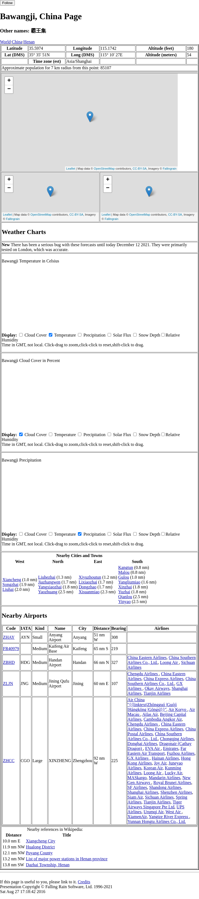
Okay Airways (157, 688)
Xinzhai (125, 587)
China (17, 41)
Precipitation (94, 335)
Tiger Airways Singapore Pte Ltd (155, 804)
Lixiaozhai (88, 582)
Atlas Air (150, 714)
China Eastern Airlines (147, 657)
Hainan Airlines (165, 758)
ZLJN (8, 683)
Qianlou (125, 596)
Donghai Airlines (142, 743)
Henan (29, 41)
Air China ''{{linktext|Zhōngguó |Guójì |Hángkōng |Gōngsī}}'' (152, 704)
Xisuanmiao (89, 592)
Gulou (123, 577)
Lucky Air (173, 772)
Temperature (65, 335)
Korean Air (153, 768)
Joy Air (160, 763)
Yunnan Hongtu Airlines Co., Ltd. (157, 821)
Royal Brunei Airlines (172, 782)
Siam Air (135, 797)
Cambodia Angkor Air (162, 719)
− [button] (9, 89)
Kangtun (125, 567)
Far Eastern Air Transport (157, 751)
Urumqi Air (153, 811)
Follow (7, 3)
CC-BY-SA (140, 168)
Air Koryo (177, 709)
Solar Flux (122, 335)
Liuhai (8, 589)
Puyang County (39, 853)
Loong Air (169, 662)
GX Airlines (139, 758)
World (5, 41)
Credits (84, 882)
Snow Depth (149, 335)
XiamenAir (137, 816)
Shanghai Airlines (143, 792)
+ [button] (9, 81)
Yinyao (124, 601)
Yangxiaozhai (49, 587)
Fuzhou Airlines (181, 753)
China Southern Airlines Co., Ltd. (162, 681)
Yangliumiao (129, 582)
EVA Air (153, 748)
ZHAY (9, 637)
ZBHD (9, 662)
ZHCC (9, 760)
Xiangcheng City (40, 841)
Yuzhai (124, 592)
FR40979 (11, 648)
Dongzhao (88, 587)
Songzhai (10, 584)
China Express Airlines (163, 678)
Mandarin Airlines (164, 777)
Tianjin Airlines (156, 693)
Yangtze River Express (169, 816)
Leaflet (70, 168)
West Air (174, 811)
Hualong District (40, 847)
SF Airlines (137, 787)
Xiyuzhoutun (90, 577)
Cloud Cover (36, 335)
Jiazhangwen (49, 582)
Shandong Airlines (165, 787)
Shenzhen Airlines (176, 792)
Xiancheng (11, 579)
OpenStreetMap (104, 168)
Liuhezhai (46, 577)
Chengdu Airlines (143, 673)
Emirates (171, 748)
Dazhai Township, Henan (48, 864)
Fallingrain (170, 168)
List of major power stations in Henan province (67, 859)
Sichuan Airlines (159, 797)
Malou (123, 572)
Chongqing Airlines (177, 738)
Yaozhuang (47, 592)
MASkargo (137, 777)
